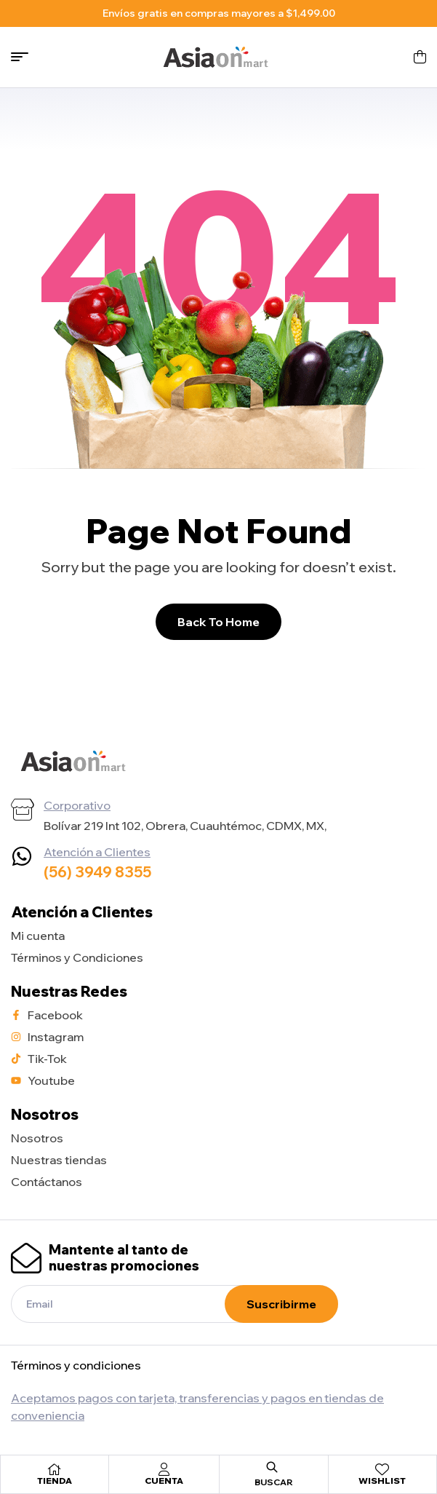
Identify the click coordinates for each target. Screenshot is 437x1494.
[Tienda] (54, 1469)
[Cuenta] (163, 1469)
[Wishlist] (382, 1469)
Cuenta (164, 1480)
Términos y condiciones (76, 1365)
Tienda (54, 1480)
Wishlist (382, 1480)
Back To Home (218, 621)
